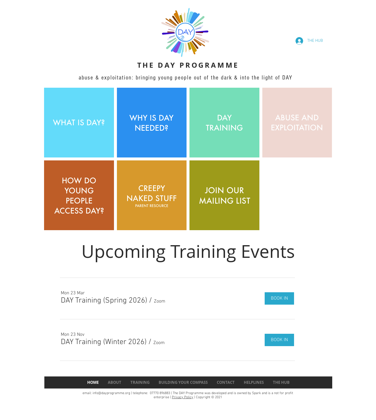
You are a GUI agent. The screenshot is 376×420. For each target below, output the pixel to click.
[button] (104, 301)
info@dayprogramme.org (111, 393)
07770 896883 (159, 393)
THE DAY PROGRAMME (188, 65)
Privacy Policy (182, 397)
